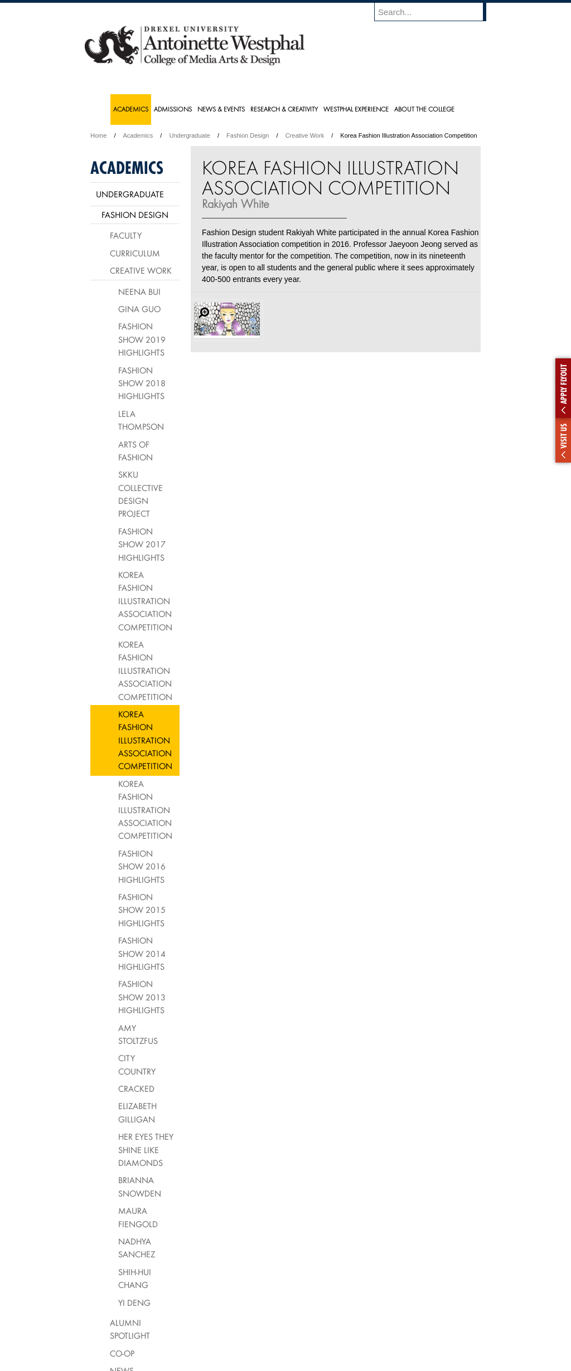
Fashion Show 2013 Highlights (142, 996)
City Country (137, 1064)
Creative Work (305, 135)
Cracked (136, 1088)
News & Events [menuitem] (221, 109)
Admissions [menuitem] (173, 109)
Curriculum (135, 253)
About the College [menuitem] (424, 109)
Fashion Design (247, 135)
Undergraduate (189, 135)
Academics (138, 135)
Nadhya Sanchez (136, 1248)
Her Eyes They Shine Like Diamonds (145, 1149)
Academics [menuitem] (130, 109)
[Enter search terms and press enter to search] (435, 12)
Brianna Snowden (139, 1186)
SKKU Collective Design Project (140, 494)
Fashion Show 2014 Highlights (142, 953)
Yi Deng (134, 1302)
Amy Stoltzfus (138, 1034)
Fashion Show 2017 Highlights (142, 544)
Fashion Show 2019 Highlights (142, 339)
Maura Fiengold (138, 1217)
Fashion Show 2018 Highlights (142, 383)
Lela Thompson (141, 420)
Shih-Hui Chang (134, 1278)
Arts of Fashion (135, 451)
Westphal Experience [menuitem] (356, 109)
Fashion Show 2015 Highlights (142, 909)
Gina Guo (139, 308)
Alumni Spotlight (130, 1329)
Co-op (122, 1353)
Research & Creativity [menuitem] (284, 109)
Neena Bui (139, 291)
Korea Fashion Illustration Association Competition (145, 601)
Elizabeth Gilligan (137, 1112)
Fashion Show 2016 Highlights (142, 866)
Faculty (126, 235)
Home (98, 135)
